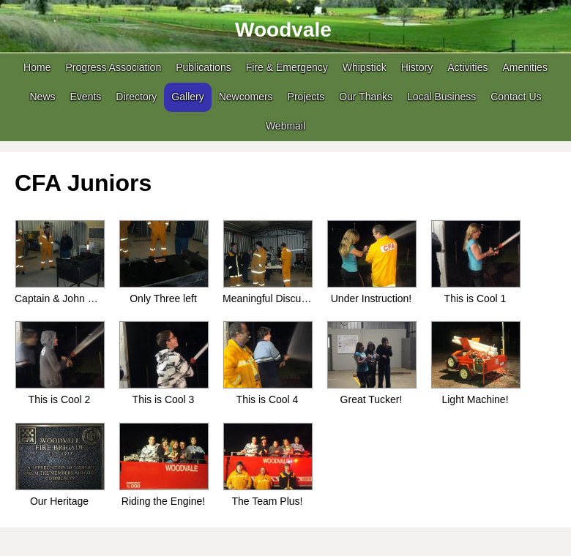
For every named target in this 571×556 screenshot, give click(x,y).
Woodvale (283, 29)
